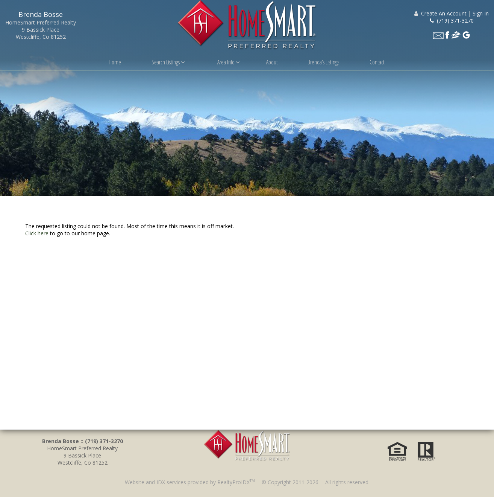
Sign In (481, 13)
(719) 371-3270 (452, 20)
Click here (36, 233)
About (272, 62)
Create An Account (444, 13)
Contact (377, 62)
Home (115, 62)
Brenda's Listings (323, 62)
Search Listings (168, 62)
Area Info (228, 62)
